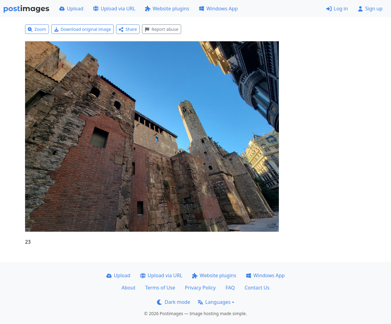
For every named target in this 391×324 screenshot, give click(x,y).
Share (128, 29)
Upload (71, 8)
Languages (214, 302)
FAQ (230, 287)
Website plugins (167, 8)
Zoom (37, 29)
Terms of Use (160, 287)
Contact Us (257, 287)
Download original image (82, 29)
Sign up (370, 8)
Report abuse (161, 29)
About (128, 287)
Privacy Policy (200, 287)
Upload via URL (114, 8)
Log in (337, 8)
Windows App (218, 8)
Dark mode (173, 302)
